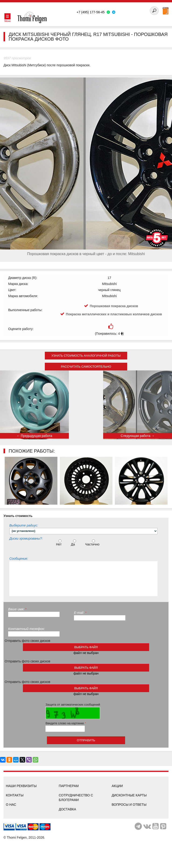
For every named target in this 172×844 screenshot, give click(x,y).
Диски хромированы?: (26, 538)
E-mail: (80, 613)
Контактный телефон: (26, 629)
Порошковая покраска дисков (114, 306)
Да (74, 542)
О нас (11, 804)
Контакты (15, 795)
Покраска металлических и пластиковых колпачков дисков (114, 314)
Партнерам (69, 786)
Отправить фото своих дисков (27, 641)
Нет (59, 542)
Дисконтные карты (129, 795)
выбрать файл (86, 647)
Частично (93, 542)
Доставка (67, 809)
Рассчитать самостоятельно (86, 366)
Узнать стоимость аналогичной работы (85, 355)
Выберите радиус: (23, 525)
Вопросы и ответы (129, 804)
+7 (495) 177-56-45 (91, 12)
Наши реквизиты (21, 786)
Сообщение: (18, 558)
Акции (117, 786)
